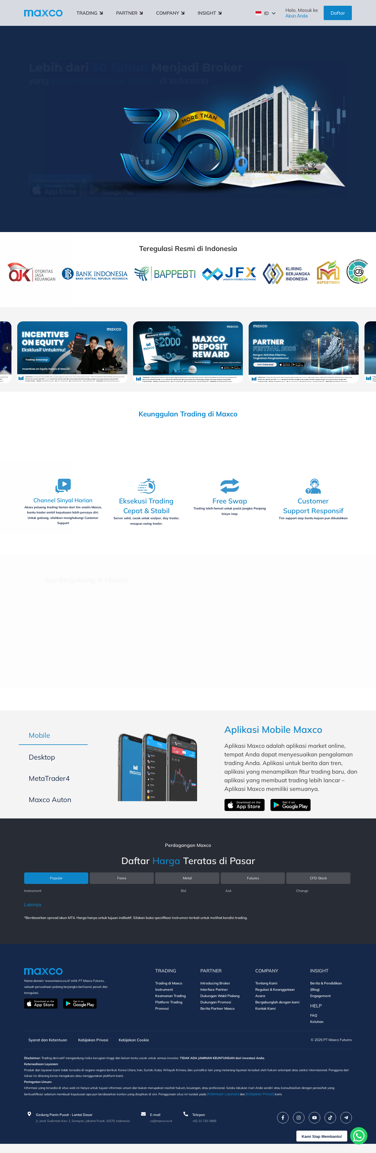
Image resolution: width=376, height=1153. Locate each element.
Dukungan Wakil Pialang (219, 1001)
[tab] (53, 737)
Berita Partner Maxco (217, 1014)
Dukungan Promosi (215, 1008)
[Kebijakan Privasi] (309, 1103)
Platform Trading (168, 1008)
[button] (18, 349)
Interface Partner (214, 995)
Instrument (164, 995)
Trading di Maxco (168, 989)
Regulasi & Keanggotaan (275, 995)
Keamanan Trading (170, 1001)
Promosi (162, 1014)
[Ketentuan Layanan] (271, 1103)
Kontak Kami (265, 1014)
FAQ (313, 1021)
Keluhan (316, 1027)
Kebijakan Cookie (145, 1046)
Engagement (320, 1001)
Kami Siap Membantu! (318, 1135)
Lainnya (32, 910)
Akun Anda (296, 15)
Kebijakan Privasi (99, 1046)
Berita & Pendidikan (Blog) (326, 992)
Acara (260, 1001)
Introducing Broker (215, 989)
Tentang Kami (266, 989)
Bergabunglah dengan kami (277, 1008)
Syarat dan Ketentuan (48, 1046)
